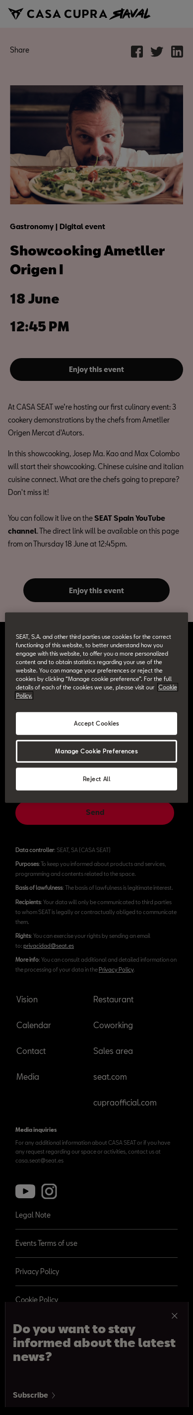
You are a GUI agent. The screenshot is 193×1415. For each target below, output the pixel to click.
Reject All (97, 779)
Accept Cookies (96, 723)
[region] (97, 707)
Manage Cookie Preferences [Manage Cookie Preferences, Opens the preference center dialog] (96, 751)
